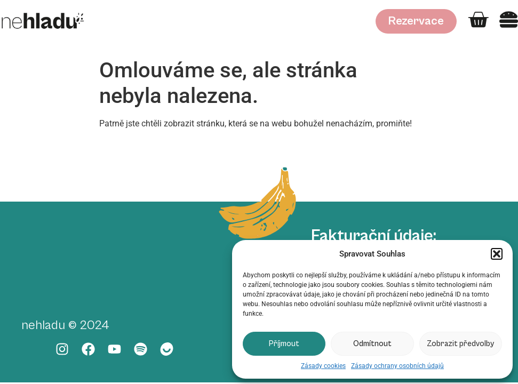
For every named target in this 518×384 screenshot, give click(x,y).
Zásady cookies (323, 366)
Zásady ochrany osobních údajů (397, 366)
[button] (496, 254)
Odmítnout (372, 343)
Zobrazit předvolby (460, 343)
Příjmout (284, 343)
